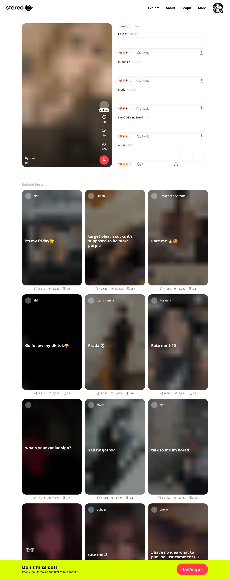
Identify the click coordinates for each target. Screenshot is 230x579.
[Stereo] (19, 8)
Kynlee (30, 158)
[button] (192, 569)
